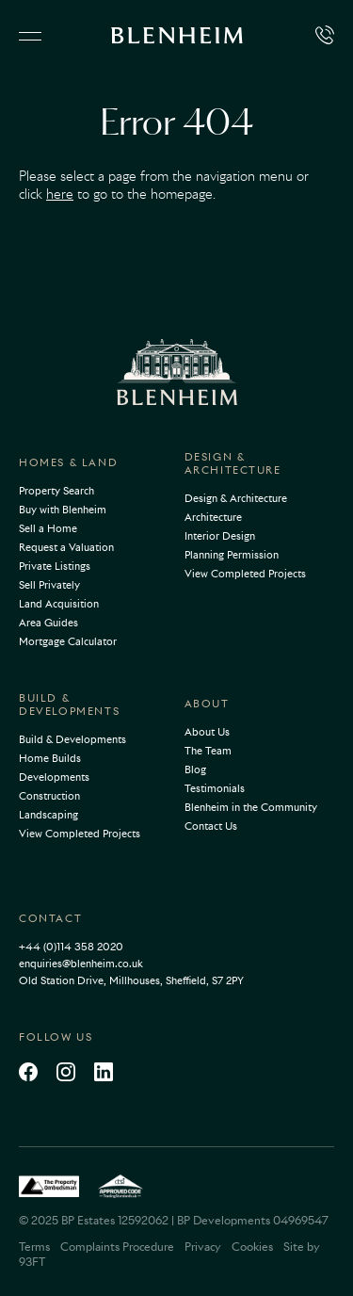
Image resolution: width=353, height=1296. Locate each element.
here (59, 194)
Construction (49, 795)
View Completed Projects (245, 573)
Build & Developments (69, 704)
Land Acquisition (59, 603)
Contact (50, 918)
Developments (54, 777)
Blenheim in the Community (251, 807)
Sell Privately (49, 584)
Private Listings (54, 566)
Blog (195, 769)
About (207, 703)
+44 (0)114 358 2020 (71, 946)
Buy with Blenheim (62, 509)
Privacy (203, 1246)
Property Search (56, 490)
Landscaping (48, 814)
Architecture (213, 517)
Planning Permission (232, 554)
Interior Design (220, 536)
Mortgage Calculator (68, 641)
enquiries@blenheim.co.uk (81, 963)
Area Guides (48, 622)
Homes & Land (68, 462)
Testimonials (215, 788)
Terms (34, 1246)
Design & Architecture (233, 463)
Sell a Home (48, 528)
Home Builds (50, 758)
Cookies (252, 1246)
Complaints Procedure (117, 1246)
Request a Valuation (66, 547)
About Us (207, 731)
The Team (208, 750)
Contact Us (211, 826)
